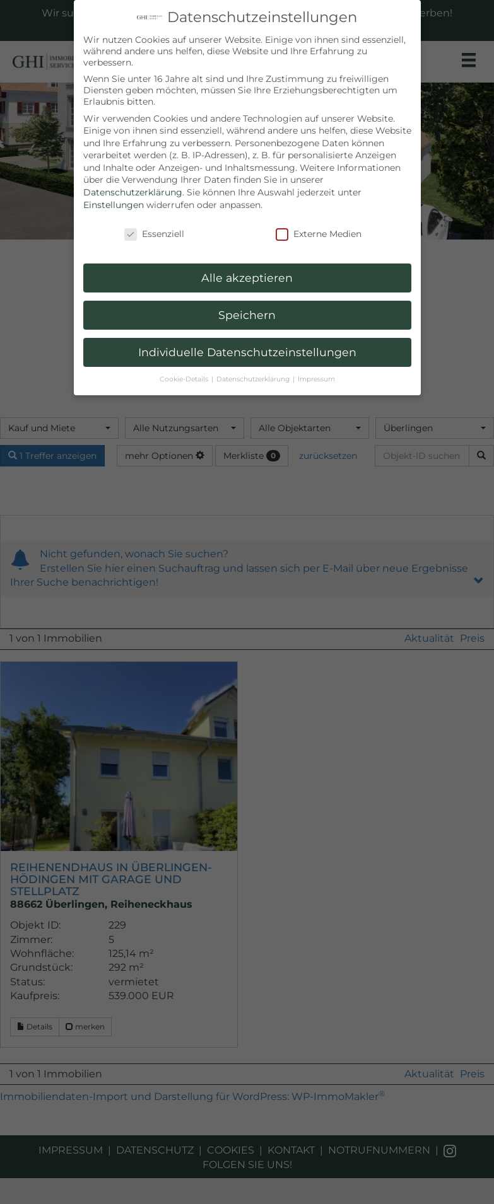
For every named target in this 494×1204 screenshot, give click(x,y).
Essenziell (154, 234)
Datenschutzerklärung (132, 192)
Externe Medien (319, 234)
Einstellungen (113, 205)
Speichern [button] (247, 314)
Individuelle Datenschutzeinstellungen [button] (247, 352)
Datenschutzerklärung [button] (253, 379)
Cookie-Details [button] (185, 379)
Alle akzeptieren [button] (247, 277)
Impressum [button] (316, 379)
